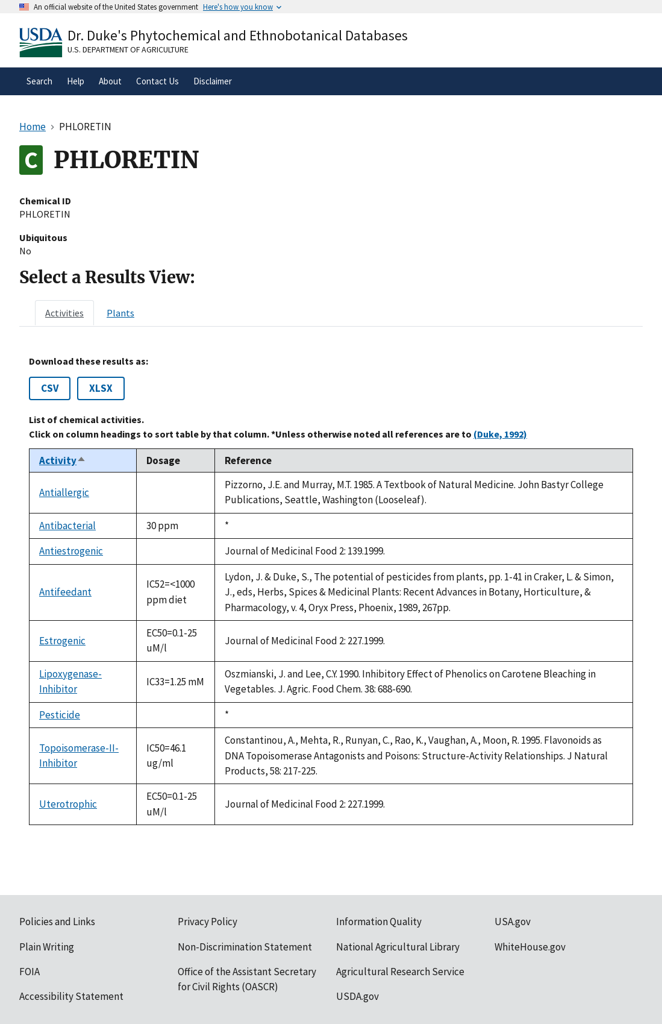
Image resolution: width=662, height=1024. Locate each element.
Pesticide (59, 714)
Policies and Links (57, 921)
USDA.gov (357, 996)
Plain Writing (46, 946)
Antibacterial (67, 525)
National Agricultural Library (398, 946)
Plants (120, 313)
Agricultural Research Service (400, 971)
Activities (64, 313)
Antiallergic (64, 492)
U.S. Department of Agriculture (128, 49)
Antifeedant (65, 591)
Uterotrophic (68, 804)
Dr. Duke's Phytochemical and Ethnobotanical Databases (237, 35)
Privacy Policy (207, 921)
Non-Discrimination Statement (245, 946)
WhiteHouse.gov (530, 946)
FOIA (29, 971)
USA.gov (513, 921)
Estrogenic (62, 640)
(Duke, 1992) (500, 434)
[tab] (64, 313)
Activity (62, 460)
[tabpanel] (331, 590)
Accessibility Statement (71, 996)
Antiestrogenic (71, 551)
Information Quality (379, 921)
